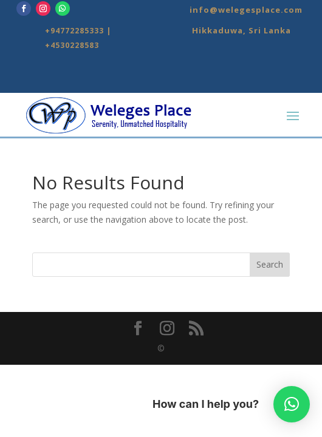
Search (269, 264)
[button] (291, 404)
